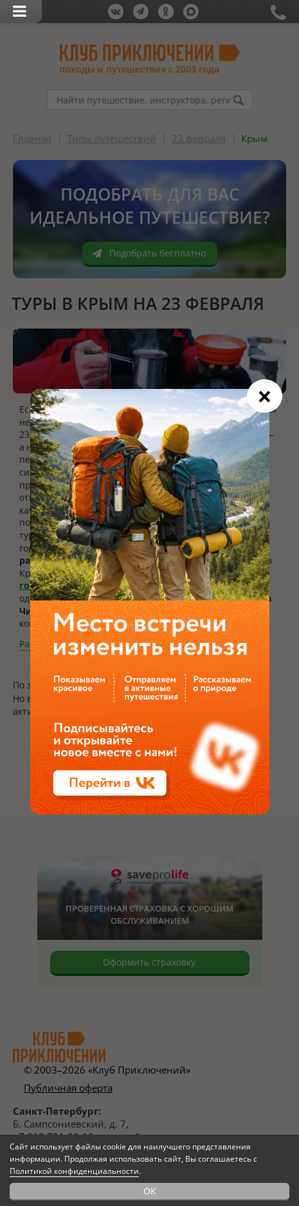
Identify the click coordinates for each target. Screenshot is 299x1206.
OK (149, 1191)
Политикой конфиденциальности (74, 1171)
